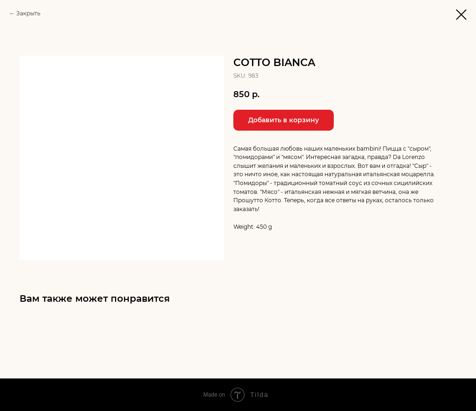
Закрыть (28, 13)
